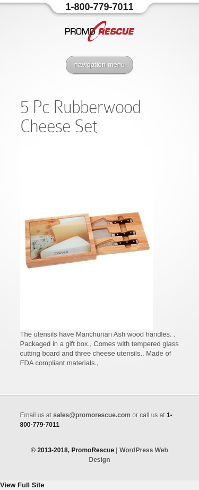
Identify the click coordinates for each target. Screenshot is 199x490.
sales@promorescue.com (92, 415)
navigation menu (99, 64)
